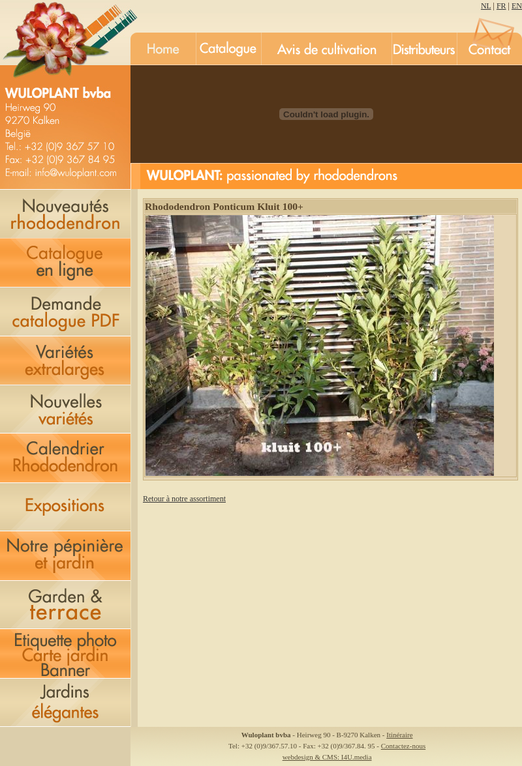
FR (501, 5)
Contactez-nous (403, 746)
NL (486, 5)
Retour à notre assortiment (184, 498)
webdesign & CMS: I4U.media (327, 757)
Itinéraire (399, 735)
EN (517, 5)
